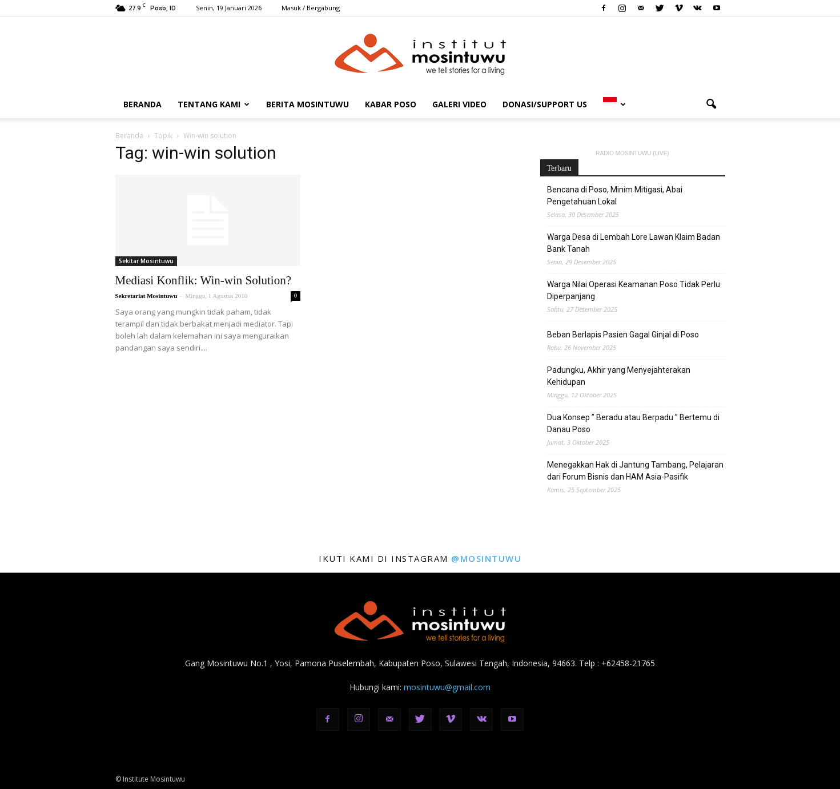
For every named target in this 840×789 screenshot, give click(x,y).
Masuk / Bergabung (311, 7)
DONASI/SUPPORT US (545, 104)
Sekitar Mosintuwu (146, 261)
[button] (711, 104)
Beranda (142, 104)
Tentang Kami (214, 104)
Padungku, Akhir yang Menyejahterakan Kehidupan (618, 376)
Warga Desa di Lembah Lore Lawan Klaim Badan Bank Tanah (633, 242)
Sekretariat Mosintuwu (146, 295)
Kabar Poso (390, 104)
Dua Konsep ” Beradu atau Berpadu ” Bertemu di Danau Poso (633, 423)
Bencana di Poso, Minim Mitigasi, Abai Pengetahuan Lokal (614, 195)
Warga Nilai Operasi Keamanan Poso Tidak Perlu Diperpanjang (633, 290)
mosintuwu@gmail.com (447, 687)
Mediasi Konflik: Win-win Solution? (203, 280)
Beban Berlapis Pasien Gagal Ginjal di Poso (623, 334)
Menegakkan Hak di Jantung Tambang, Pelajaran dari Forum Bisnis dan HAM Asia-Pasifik (635, 470)
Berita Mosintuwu (307, 104)
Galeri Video (459, 104)
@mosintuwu (486, 558)
